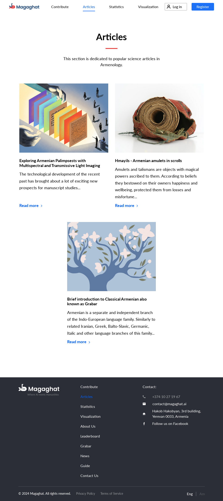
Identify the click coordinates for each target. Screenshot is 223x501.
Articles (89, 6)
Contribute (59, 6)
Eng (190, 494)
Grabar (85, 446)
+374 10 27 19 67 (166, 396)
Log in (174, 6)
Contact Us (89, 475)
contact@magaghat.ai (169, 404)
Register (203, 6)
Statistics (116, 6)
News (84, 456)
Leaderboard (90, 436)
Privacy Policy (85, 493)
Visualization (148, 6)
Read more (30, 205)
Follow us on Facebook (170, 423)
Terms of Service (111, 493)
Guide (85, 466)
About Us (87, 426)
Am (202, 494)
